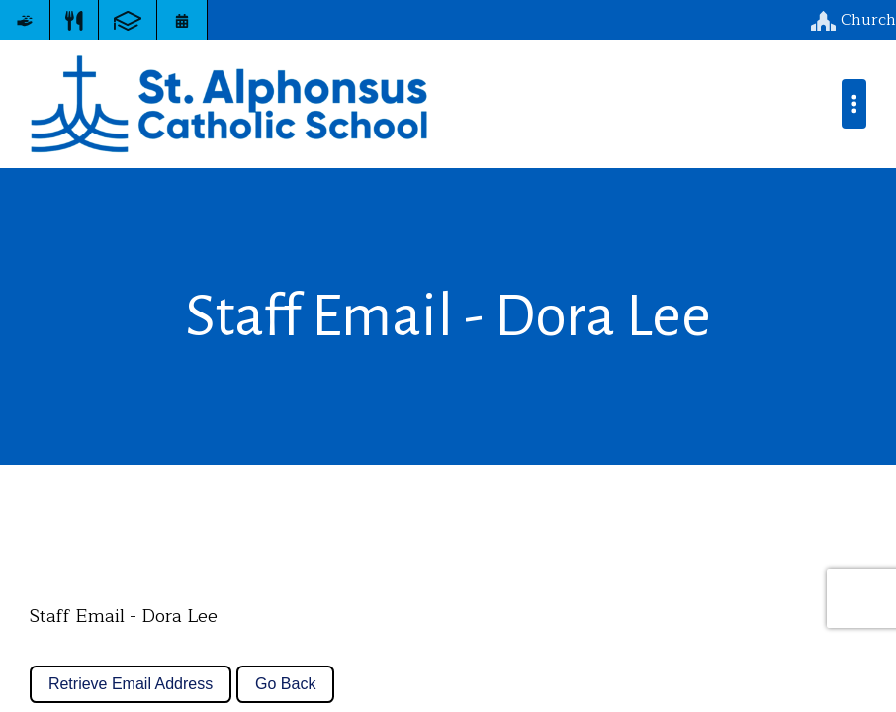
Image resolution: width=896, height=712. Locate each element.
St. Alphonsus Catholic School (229, 103)
